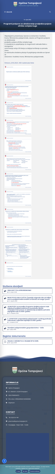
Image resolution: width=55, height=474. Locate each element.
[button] (50, 12)
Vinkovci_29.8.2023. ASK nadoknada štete (19, 63)
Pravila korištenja (35, 471)
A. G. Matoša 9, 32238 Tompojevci (18, 391)
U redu (18, 471)
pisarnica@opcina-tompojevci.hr (17, 421)
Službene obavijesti (13, 286)
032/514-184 (14, 417)
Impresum (11, 403)
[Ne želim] (53, 469)
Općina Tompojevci (30, 3)
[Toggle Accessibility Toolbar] (4, 461)
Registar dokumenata (14, 336)
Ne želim (25, 471)
